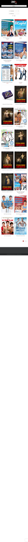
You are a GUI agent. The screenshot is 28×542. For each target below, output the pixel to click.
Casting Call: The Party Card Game (7, 104)
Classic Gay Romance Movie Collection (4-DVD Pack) (21, 192)
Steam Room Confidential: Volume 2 (20, 169)
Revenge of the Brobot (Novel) (20, 235)
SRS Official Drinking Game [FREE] (7, 82)
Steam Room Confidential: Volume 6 (20, 104)
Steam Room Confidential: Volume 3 (7, 169)
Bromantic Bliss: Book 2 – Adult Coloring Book (20, 126)
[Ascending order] (18, 11)
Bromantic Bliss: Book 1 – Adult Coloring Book (7, 148)
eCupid (21, 37)
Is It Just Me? (20, 82)
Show (11, 13)
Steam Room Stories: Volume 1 (20, 60)
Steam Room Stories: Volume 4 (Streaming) (7, 38)
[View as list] (15, 16)
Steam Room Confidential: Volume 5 (7, 126)
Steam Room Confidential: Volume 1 (7, 191)
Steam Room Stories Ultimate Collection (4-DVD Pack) (7, 60)
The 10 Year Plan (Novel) (7, 235)
